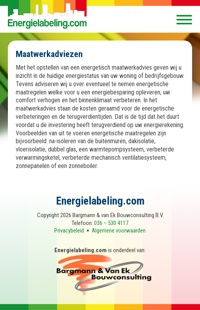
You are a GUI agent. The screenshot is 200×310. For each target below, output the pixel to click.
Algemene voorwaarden (119, 230)
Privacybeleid (69, 230)
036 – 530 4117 (111, 223)
